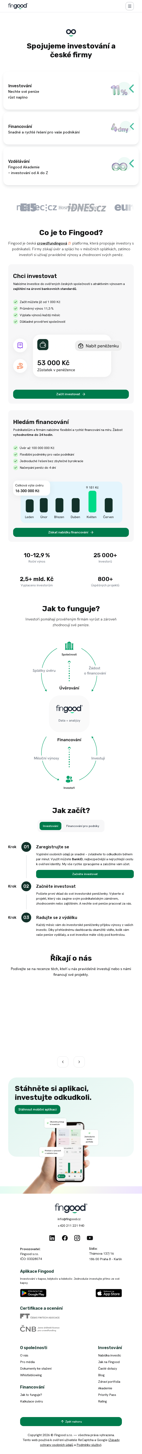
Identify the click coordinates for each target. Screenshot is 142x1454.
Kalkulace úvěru (31, 1401)
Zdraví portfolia (109, 1381)
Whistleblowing (31, 1375)
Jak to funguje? (31, 1395)
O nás (24, 1355)
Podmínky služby (89, 1445)
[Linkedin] (52, 1238)
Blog (101, 1375)
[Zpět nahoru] (71, 1421)
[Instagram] (77, 1238)
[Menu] (130, 6)
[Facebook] (65, 1238)
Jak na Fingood (109, 1362)
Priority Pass (107, 1395)
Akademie (105, 1388)
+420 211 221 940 (71, 1225)
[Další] (79, 1062)
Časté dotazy (107, 1368)
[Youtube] (90, 1238)
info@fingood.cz (69, 1219)
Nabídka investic (109, 1355)
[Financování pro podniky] (82, 826)
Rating (102, 1401)
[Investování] (50, 826)
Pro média (27, 1362)
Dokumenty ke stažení (36, 1368)
